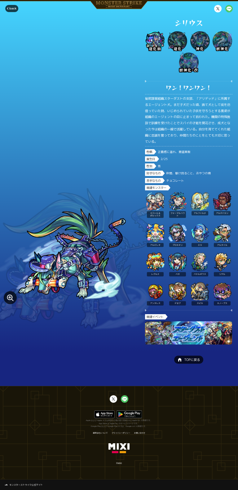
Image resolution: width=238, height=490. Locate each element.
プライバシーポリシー (121, 433)
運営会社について (100, 433)
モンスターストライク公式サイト (26, 484)
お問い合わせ (139, 433)
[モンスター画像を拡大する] (10, 297)
